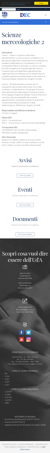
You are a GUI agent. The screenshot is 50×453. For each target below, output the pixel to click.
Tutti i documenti (25, 234)
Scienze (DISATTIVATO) (15, 422)
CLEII (7, 385)
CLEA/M (8, 392)
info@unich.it (27, 307)
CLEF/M (8, 400)
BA (6, 373)
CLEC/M (8, 397)
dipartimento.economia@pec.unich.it (27, 364)
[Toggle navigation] (46, 9)
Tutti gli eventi (25, 205)
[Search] (9, 9)
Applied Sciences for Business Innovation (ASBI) (25, 425)
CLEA (7, 376)
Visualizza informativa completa (17, 4)
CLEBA (8, 394)
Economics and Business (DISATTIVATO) (22, 419)
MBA (7, 403)
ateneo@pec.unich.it (27, 309)
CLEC (7, 379)
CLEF (7, 382)
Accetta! (41, 3)
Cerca (18, 9)
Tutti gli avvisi (25, 175)
